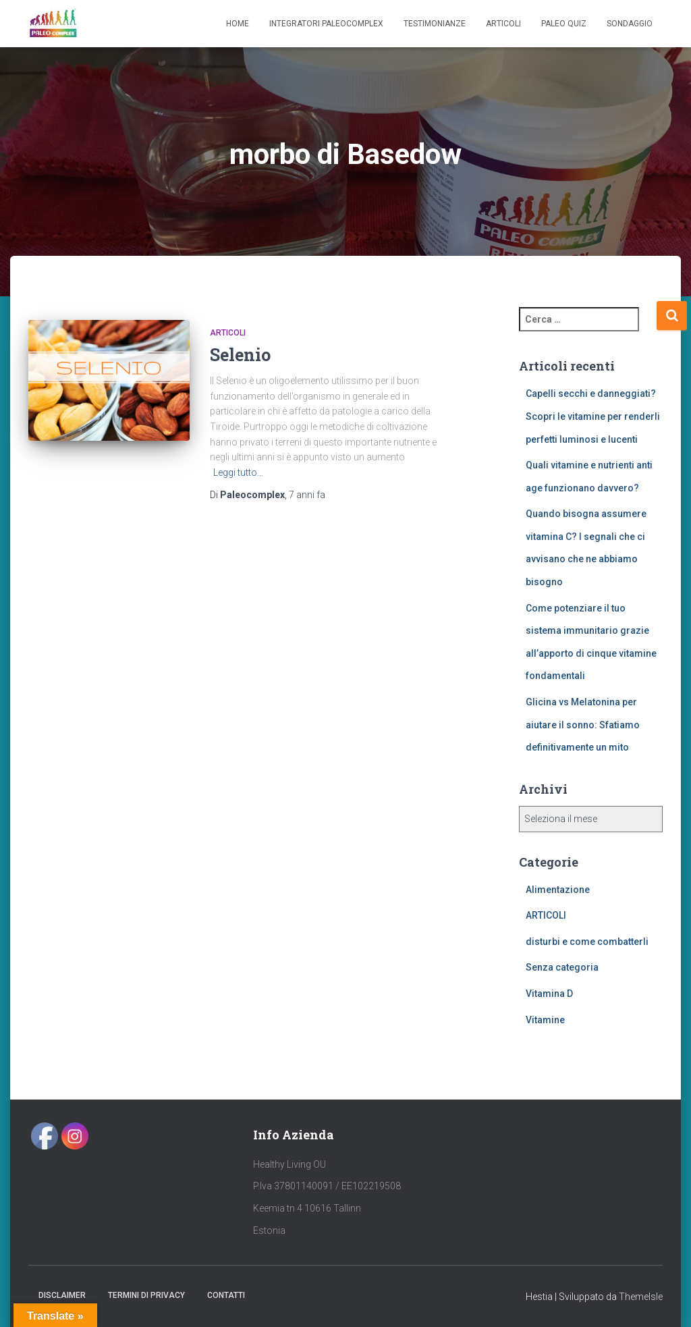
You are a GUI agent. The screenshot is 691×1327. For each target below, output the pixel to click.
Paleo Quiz (563, 23)
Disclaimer (62, 1295)
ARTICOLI (228, 332)
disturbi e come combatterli (587, 941)
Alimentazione (558, 889)
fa (307, 494)
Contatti (226, 1295)
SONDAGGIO (630, 23)
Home (237, 23)
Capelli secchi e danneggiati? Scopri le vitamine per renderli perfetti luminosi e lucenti (593, 416)
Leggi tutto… (238, 472)
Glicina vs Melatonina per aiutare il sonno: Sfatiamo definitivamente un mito (583, 725)
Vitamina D (549, 993)
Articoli (503, 23)
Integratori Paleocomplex (326, 23)
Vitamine (545, 1019)
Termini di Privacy (146, 1295)
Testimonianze (435, 23)
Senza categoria (562, 967)
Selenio (240, 355)
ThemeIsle (641, 1296)
